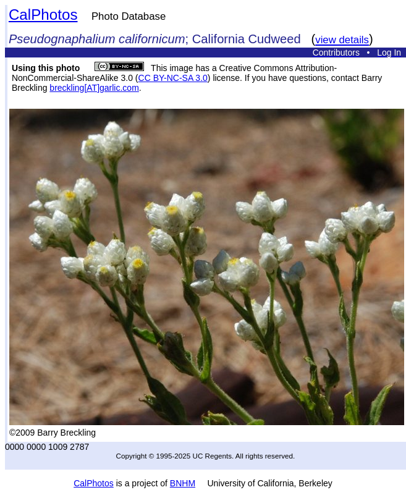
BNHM (182, 483)
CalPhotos (43, 14)
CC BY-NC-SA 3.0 (173, 78)
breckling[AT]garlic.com (93, 88)
